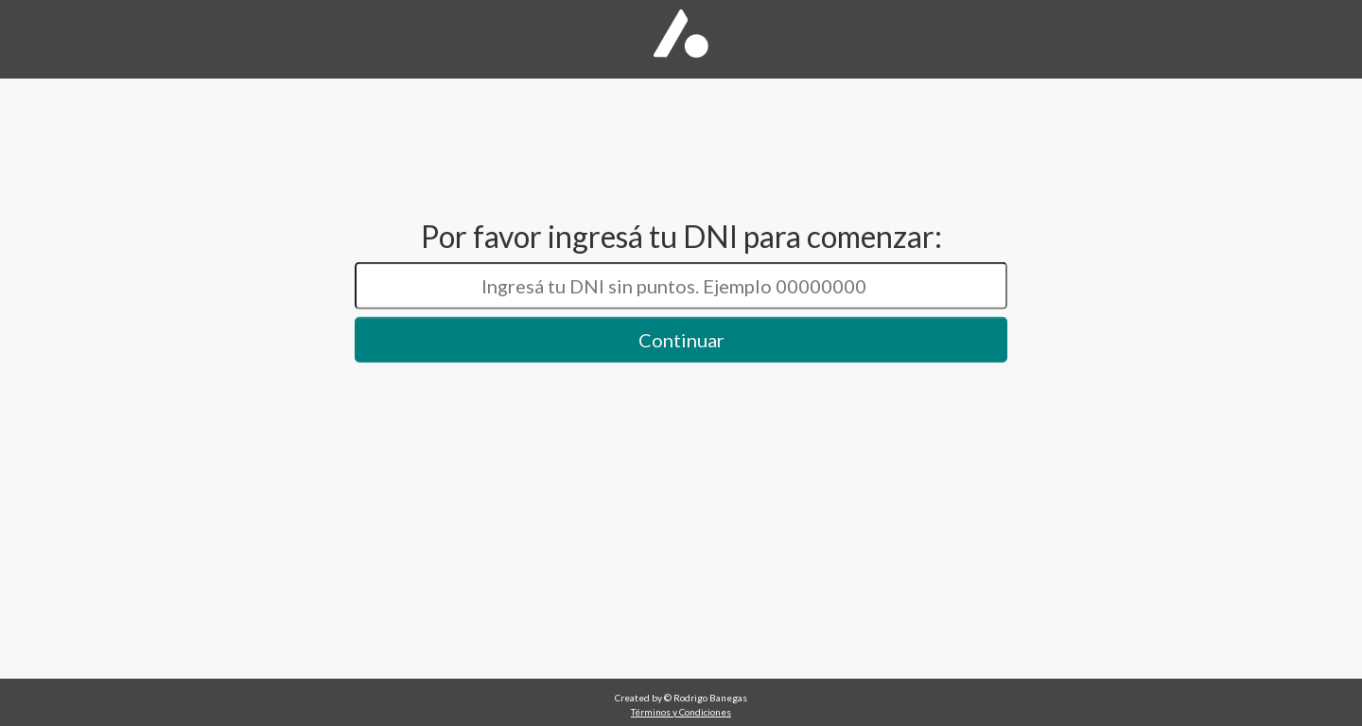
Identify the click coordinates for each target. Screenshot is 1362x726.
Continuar (681, 339)
